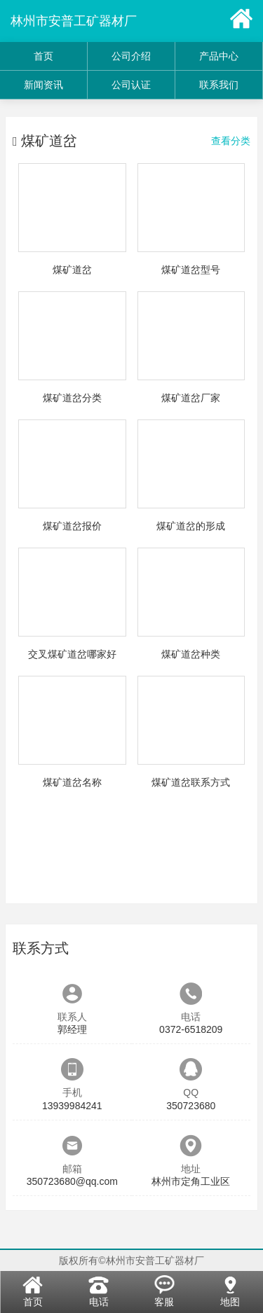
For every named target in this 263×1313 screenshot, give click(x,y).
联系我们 (218, 84)
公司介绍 (131, 56)
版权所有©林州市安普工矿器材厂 (131, 1260)
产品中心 (218, 56)
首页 (43, 56)
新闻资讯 (43, 84)
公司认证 (131, 84)
